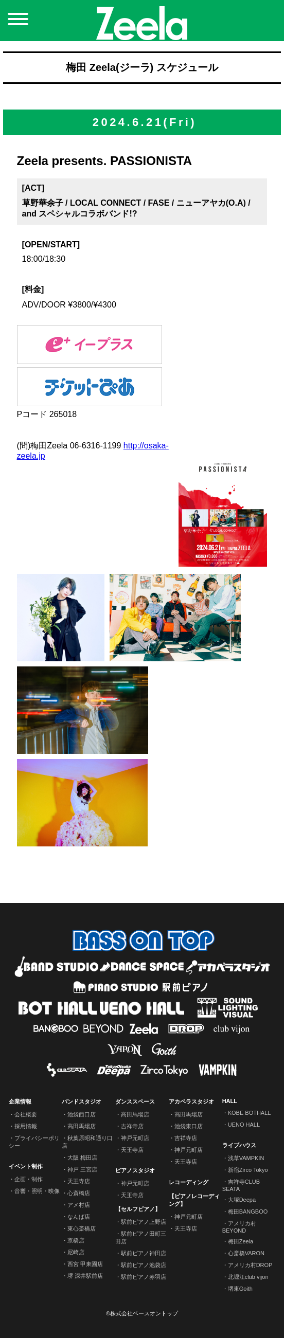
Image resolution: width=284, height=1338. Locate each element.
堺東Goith (240, 1289)
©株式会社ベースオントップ (142, 1313)
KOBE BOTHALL (249, 1113)
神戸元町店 (135, 1138)
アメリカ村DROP (250, 1265)
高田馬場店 (81, 1126)
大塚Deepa (242, 1200)
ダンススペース (135, 1101)
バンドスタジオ (81, 1101)
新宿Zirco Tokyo (248, 1170)
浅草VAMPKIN (246, 1158)
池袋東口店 (188, 1126)
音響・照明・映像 (37, 1191)
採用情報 (25, 1126)
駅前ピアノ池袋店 (143, 1265)
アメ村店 (78, 1205)
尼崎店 (75, 1252)
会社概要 (25, 1114)
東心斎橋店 (81, 1228)
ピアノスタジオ (135, 1170)
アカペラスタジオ (191, 1101)
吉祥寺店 (132, 1126)
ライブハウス (239, 1145)
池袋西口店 (81, 1114)
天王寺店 (78, 1181)
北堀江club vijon (248, 1277)
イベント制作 (26, 1166)
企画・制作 (28, 1179)
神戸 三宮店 (82, 1169)
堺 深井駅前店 (85, 1276)
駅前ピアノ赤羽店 (143, 1277)
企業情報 (20, 1101)
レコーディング (188, 1182)
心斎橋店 (78, 1193)
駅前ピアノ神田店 (143, 1253)
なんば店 (78, 1217)
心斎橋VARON (246, 1253)
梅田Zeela (241, 1241)
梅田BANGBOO (248, 1211)
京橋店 (75, 1240)
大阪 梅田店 (82, 1157)
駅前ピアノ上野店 (143, 1222)
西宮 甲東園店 (85, 1264)
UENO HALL (244, 1125)
